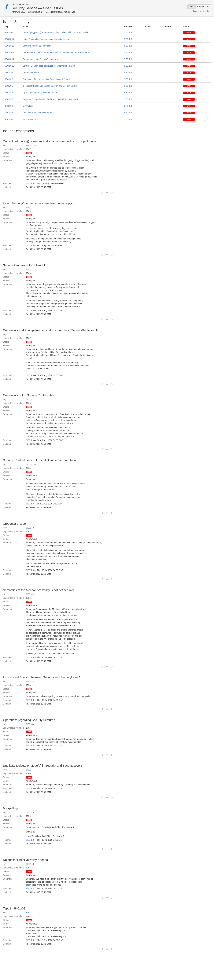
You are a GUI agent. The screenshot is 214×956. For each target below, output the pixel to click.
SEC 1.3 (128, 32)
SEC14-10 (9, 66)
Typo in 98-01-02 (30, 119)
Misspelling (28, 106)
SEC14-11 (9, 59)
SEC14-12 (9, 52)
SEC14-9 (8, 72)
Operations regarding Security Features (41, 92)
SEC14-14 (9, 39)
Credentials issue (31, 72)
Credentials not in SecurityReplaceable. (41, 59)
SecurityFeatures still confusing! (37, 46)
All (208, 6)
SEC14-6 (8, 106)
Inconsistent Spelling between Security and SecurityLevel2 (50, 86)
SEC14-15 (9, 32)
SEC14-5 (8, 86)
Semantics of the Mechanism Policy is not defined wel (47, 79)
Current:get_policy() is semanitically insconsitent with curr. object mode (55, 32)
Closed (200, 6)
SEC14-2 (8, 119)
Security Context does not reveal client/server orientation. (49, 66)
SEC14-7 (8, 99)
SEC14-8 (8, 112)
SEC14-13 (9, 46)
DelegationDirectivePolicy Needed (38, 112)
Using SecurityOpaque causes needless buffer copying (48, 39)
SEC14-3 (8, 79)
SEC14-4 (8, 92)
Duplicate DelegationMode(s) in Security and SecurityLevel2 (50, 99)
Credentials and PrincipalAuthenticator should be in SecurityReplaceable (56, 52)
